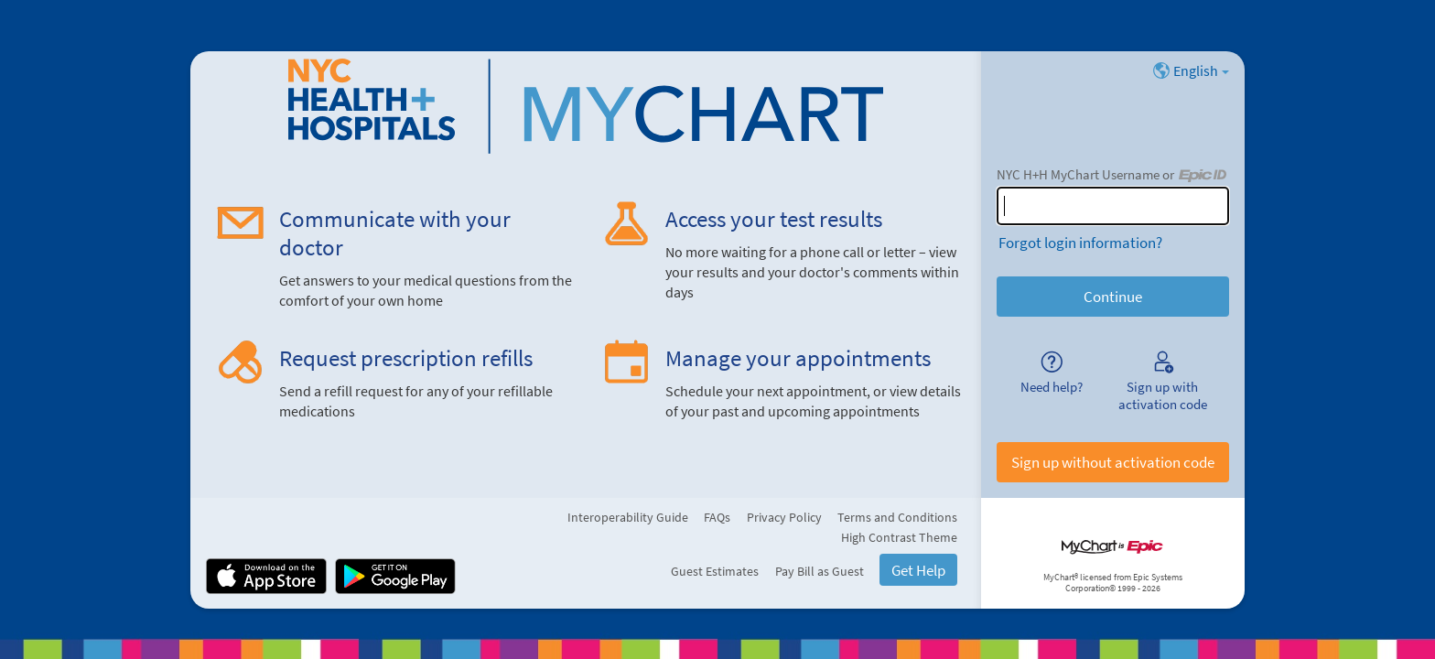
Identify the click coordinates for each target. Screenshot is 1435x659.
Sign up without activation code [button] (1112, 462)
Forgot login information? (1080, 242)
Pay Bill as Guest (819, 571)
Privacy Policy (784, 517)
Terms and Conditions (897, 517)
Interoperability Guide (627, 517)
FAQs (717, 517)
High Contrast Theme (899, 537)
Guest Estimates (715, 571)
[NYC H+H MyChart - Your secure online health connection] (585, 106)
